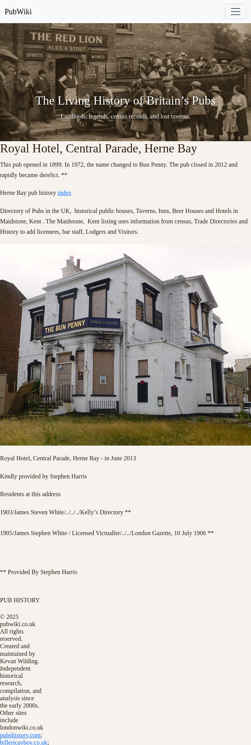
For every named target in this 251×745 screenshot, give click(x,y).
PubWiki (18, 11)
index (64, 192)
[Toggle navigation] (235, 11)
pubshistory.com (20, 735)
